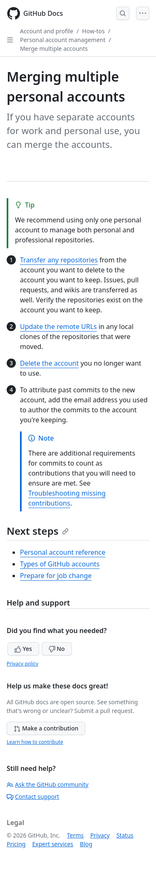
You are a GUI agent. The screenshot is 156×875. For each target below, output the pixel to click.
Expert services (52, 844)
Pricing (16, 844)
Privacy (100, 835)
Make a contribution (46, 728)
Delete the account (49, 363)
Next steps (38, 531)
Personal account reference (62, 552)
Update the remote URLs (58, 326)
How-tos (93, 31)
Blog (86, 844)
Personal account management (63, 40)
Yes (23, 649)
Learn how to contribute (35, 741)
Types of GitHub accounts (59, 563)
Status (125, 835)
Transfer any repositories (59, 259)
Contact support (33, 796)
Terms (75, 835)
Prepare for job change (56, 575)
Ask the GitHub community (48, 784)
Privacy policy (22, 663)
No (57, 649)
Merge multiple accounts (54, 48)
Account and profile (46, 31)
